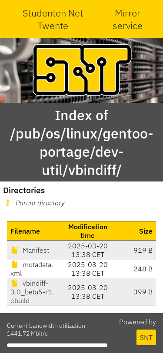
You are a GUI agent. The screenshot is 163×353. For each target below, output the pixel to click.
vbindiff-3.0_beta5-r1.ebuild (32, 292)
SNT (146, 337)
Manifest (29, 250)
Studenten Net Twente (53, 19)
